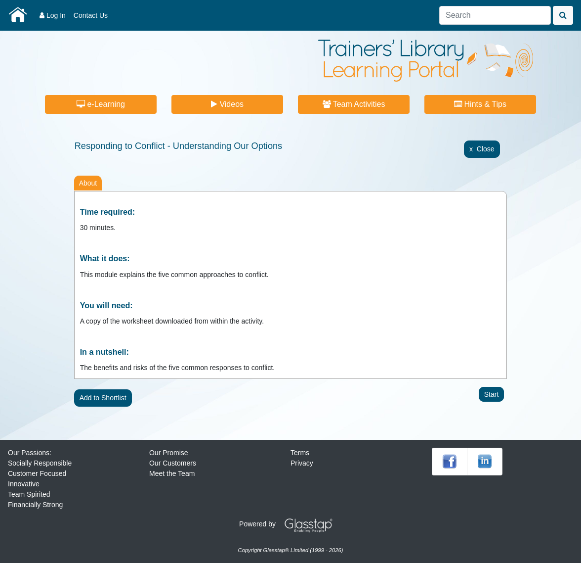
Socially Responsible (40, 463)
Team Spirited (29, 494)
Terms (299, 453)
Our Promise (168, 453)
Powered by (289, 524)
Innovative (24, 484)
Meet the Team (172, 473)
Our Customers (172, 463)
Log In (53, 15)
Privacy (301, 463)
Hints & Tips (480, 104)
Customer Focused (37, 473)
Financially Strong (35, 505)
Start (491, 394)
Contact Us (91, 15)
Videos (227, 104)
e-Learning (101, 104)
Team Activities (354, 104)
